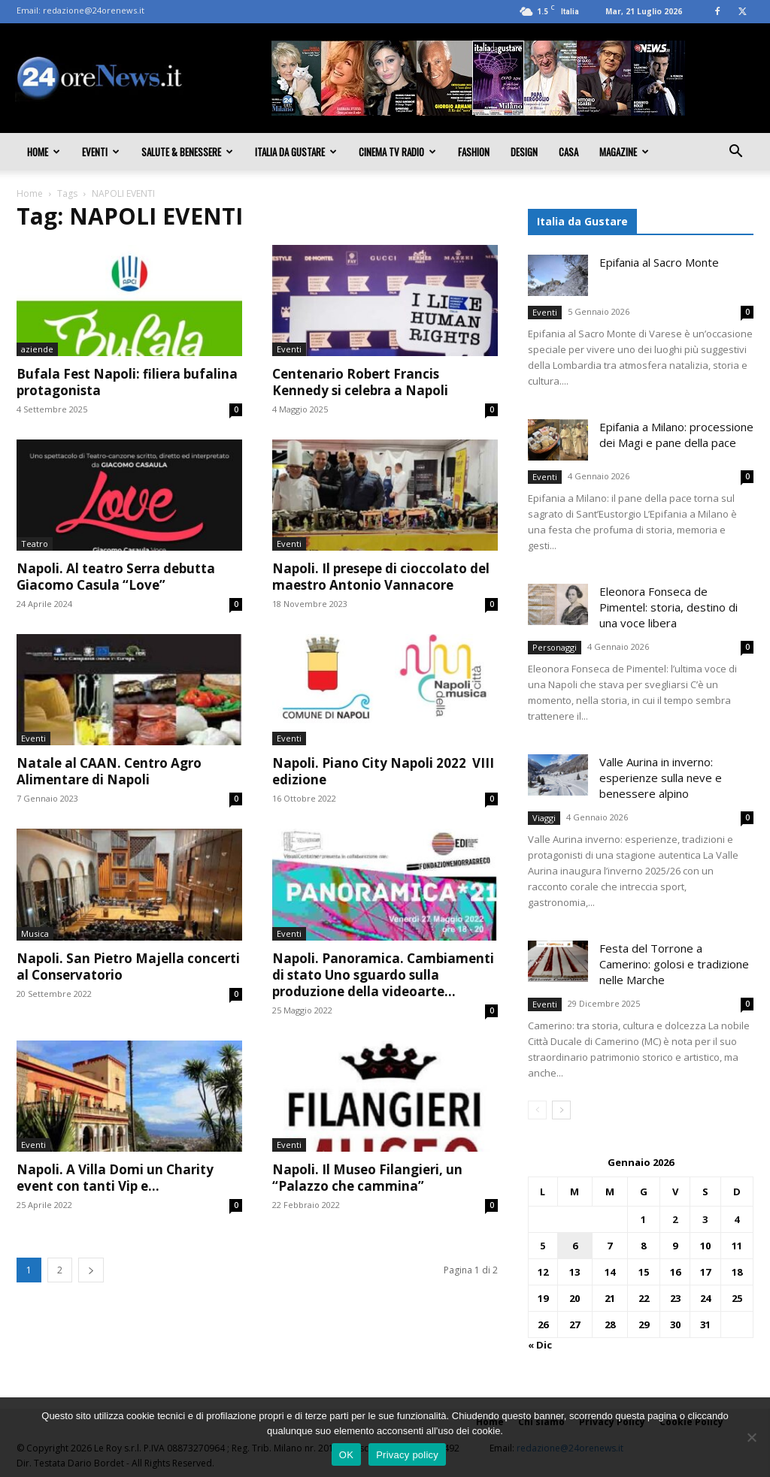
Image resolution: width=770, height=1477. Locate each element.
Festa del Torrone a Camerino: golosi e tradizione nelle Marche (674, 964)
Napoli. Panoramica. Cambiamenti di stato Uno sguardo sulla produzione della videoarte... (383, 975)
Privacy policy (407, 1454)
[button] (735, 152)
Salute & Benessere (187, 151)
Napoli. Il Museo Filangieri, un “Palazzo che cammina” (367, 1178)
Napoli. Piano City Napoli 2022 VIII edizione (383, 771)
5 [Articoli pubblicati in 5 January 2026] (542, 1245)
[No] (751, 1437)
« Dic (540, 1345)
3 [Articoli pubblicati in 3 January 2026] (705, 1219)
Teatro (34, 543)
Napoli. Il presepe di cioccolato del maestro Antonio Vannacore (381, 577)
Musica (35, 933)
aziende (37, 349)
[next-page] (91, 1270)
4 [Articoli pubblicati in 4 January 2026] (736, 1219)
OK (346, 1454)
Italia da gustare (296, 151)
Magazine (624, 151)
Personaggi (554, 647)
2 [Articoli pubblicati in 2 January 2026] (675, 1219)
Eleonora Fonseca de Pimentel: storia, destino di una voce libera (668, 607)
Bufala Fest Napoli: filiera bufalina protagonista (127, 382)
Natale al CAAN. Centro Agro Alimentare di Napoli (109, 771)
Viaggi (544, 817)
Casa (568, 151)
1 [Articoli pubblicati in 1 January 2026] (643, 1219)
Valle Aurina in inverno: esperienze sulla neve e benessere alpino (660, 777)
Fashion (474, 151)
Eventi (101, 151)
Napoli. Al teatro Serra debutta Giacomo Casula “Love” (116, 577)
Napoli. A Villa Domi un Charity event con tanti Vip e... (115, 1178)
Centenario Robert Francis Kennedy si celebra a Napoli (360, 382)
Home (43, 151)
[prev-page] (537, 1110)
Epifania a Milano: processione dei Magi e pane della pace (676, 434)
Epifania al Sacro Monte (659, 262)
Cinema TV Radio (397, 151)
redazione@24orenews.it (93, 10)
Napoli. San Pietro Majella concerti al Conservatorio (128, 966)
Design (524, 151)
